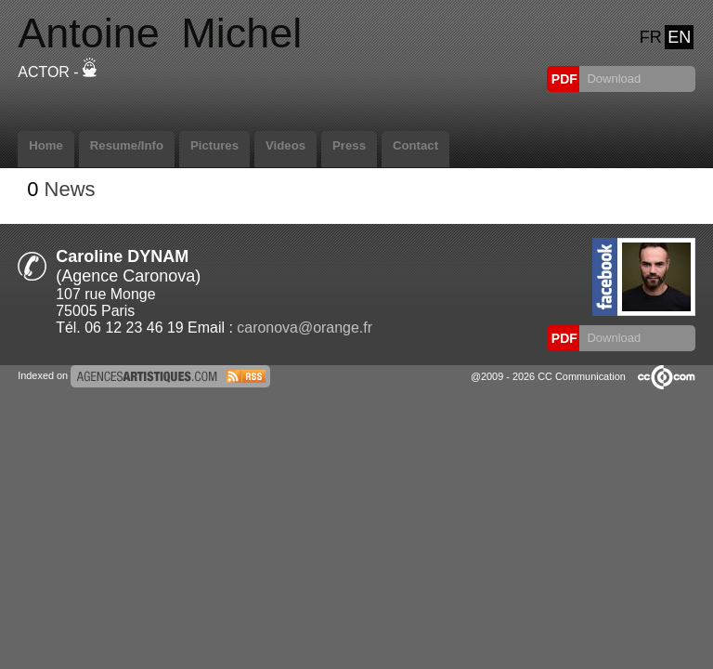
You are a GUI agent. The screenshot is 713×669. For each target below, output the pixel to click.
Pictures (214, 145)
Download (612, 78)
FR (651, 37)
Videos (285, 145)
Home (46, 145)
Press (349, 145)
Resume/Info (126, 145)
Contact (415, 145)
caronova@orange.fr (304, 327)
